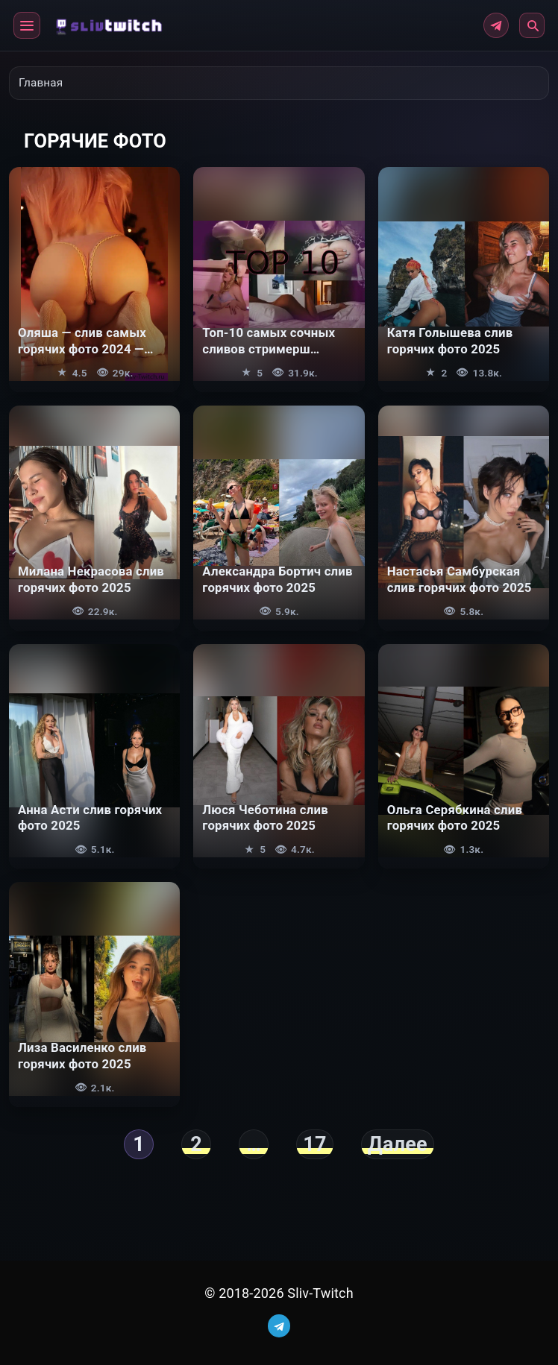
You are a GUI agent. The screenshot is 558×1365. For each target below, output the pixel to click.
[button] (26, 25)
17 (314, 1144)
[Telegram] (496, 25)
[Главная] (106, 25)
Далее (397, 1144)
